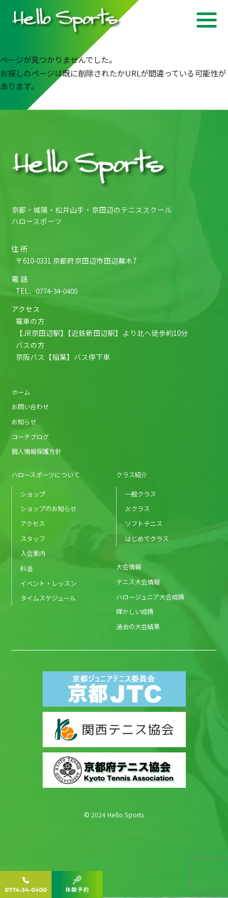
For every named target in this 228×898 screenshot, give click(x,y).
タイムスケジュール (48, 597)
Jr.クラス (137, 508)
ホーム (20, 391)
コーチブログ (30, 436)
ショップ (32, 493)
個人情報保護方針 (36, 451)
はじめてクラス (147, 538)
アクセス (32, 523)
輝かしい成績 (135, 611)
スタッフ (32, 538)
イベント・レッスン (48, 583)
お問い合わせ (30, 406)
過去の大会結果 (138, 626)
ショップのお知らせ (48, 508)
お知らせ (23, 421)
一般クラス (140, 493)
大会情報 (128, 566)
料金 (26, 568)
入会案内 (32, 553)
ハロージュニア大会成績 (150, 596)
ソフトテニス (143, 523)
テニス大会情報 (138, 581)
